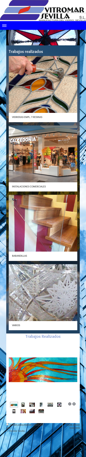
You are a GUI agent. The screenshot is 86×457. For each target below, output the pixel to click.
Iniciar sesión (73, 424)
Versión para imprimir (19, 424)
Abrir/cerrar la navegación (43, 25)
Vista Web (74, 427)
